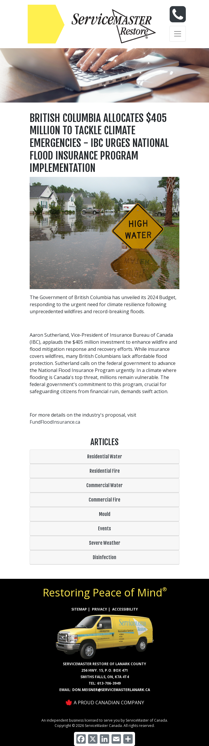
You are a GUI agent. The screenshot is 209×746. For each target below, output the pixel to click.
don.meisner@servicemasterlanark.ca (111, 689)
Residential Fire (105, 471)
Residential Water (104, 457)
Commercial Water (104, 485)
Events (104, 529)
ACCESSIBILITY (125, 609)
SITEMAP (79, 609)
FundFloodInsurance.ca (55, 422)
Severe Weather (104, 543)
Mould (104, 514)
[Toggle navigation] (177, 34)
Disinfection (104, 557)
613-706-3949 (109, 683)
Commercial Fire (104, 500)
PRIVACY (99, 609)
